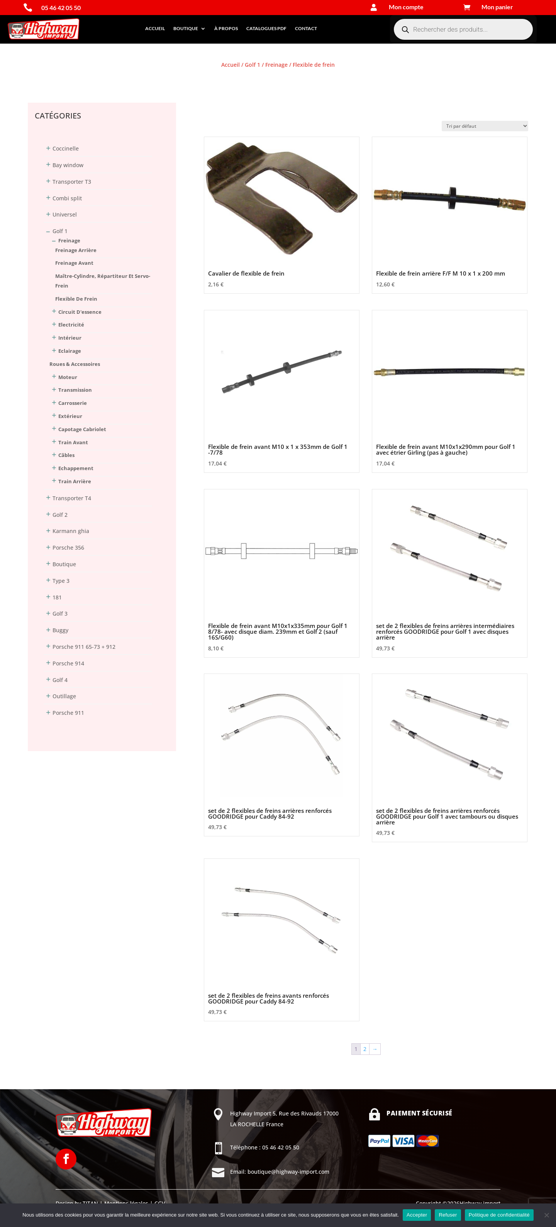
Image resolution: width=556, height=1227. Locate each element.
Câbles (66, 455)
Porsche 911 (68, 712)
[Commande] (485, 126)
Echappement (75, 468)
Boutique (185, 28)
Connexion (42, 79)
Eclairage (69, 350)
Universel (65, 214)
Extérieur (70, 416)
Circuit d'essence (80, 311)
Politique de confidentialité (499, 1215)
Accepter (417, 1215)
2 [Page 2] (364, 1049)
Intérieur (69, 337)
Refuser (448, 1215)
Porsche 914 (68, 663)
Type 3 (61, 580)
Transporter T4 (72, 498)
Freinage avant (74, 262)
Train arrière (74, 481)
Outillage (64, 696)
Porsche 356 (68, 547)
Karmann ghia (71, 531)
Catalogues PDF (266, 28)
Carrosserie (72, 402)
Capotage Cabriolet (82, 429)
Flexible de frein (76, 298)
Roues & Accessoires (74, 363)
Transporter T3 (72, 181)
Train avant (73, 442)
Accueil (155, 28)
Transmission (75, 389)
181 (57, 597)
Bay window (68, 165)
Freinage (276, 64)
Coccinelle (66, 148)
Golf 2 (60, 514)
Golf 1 (252, 64)
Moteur (67, 377)
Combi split (67, 198)
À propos (226, 28)
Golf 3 (60, 613)
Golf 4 (60, 680)
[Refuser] (546, 1215)
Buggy (60, 630)
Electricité (71, 324)
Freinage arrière (76, 250)
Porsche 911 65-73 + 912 (84, 646)
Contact (306, 28)
